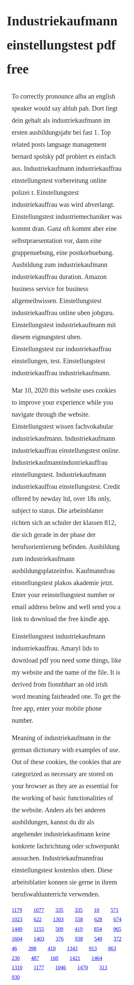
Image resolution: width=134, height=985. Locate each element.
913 (93, 948)
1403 (39, 939)
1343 (72, 948)
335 (60, 910)
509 (60, 929)
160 (54, 958)
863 (112, 948)
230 (16, 958)
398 (32, 948)
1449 (17, 929)
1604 (17, 939)
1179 (17, 910)
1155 (39, 929)
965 (117, 929)
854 (98, 929)
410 (52, 948)
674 (117, 919)
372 (117, 939)
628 (98, 919)
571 (115, 910)
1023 (17, 919)
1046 (61, 967)
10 (96, 910)
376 (60, 939)
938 (79, 939)
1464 (96, 958)
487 (35, 958)
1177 (39, 967)
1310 (17, 967)
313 (103, 967)
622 (38, 919)
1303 (58, 919)
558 (79, 919)
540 (98, 939)
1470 (82, 967)
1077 (39, 910)
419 (79, 929)
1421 (74, 958)
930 (16, 977)
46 (14, 948)
